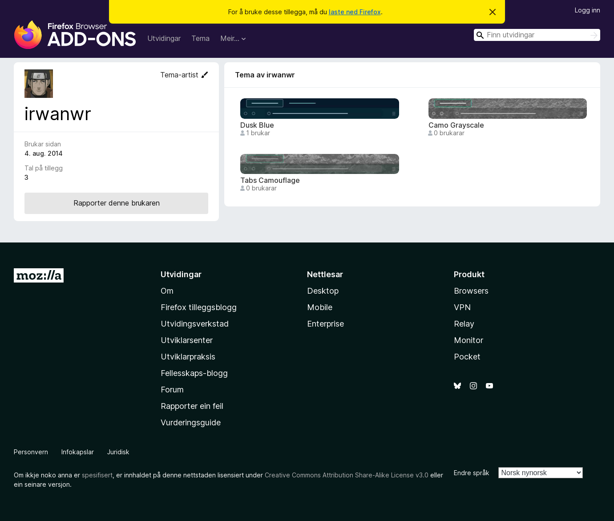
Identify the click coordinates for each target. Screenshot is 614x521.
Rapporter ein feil (192, 406)
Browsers (471, 290)
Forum (172, 389)
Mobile (319, 307)
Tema (200, 38)
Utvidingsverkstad (195, 323)
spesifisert (97, 475)
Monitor (468, 340)
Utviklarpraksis (188, 356)
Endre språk (471, 473)
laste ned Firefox (355, 12)
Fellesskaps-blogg (194, 373)
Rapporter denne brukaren (116, 202)
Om (167, 290)
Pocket (467, 356)
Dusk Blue (257, 125)
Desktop (323, 290)
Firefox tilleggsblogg (199, 307)
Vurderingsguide (191, 422)
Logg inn (587, 10)
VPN (462, 307)
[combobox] (537, 35)
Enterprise (325, 323)
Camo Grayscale (456, 125)
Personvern (31, 452)
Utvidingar (164, 38)
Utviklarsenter (187, 340)
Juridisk (118, 452)
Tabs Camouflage (270, 180)
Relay (464, 323)
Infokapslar (77, 452)
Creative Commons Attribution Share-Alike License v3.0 (346, 475)
